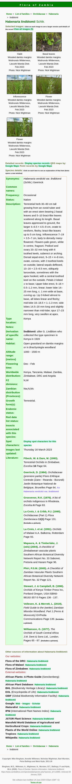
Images (26, 703)
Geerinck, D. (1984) (35, 472)
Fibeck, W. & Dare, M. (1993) (40, 458)
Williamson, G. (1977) (36, 629)
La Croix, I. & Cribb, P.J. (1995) (42, 511)
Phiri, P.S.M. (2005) (35, 568)
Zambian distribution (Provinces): (13, 392)
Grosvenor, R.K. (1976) (37, 497)
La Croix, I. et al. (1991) (37, 529)
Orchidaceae (39, 14)
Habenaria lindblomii (37, 661)
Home (9, 14)
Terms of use (35, 783)
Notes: (10, 327)
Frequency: (13, 195)
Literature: (12, 457)
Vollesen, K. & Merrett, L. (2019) (42, 603)
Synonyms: (13, 178)
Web (18, 703)
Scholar (36, 703)
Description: (13, 203)
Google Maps (12, 166)
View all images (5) (23, 29)
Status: (10, 199)
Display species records (37, 163)
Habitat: (10, 343)
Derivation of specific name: (12, 335)
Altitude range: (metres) (11, 355)
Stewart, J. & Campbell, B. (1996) (43, 586)
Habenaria (54, 14)
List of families (22, 14)
